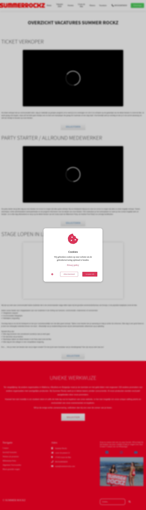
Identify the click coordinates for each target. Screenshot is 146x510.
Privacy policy (73, 265)
